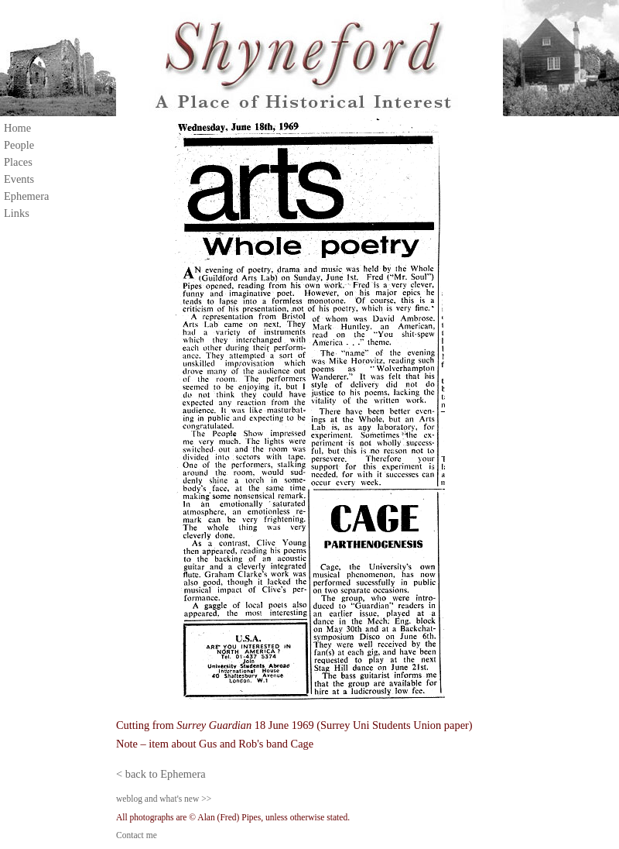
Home (17, 128)
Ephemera (26, 196)
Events (19, 179)
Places (18, 162)
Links (16, 213)
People (19, 145)
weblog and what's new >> (163, 798)
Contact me (136, 835)
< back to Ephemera (161, 774)
